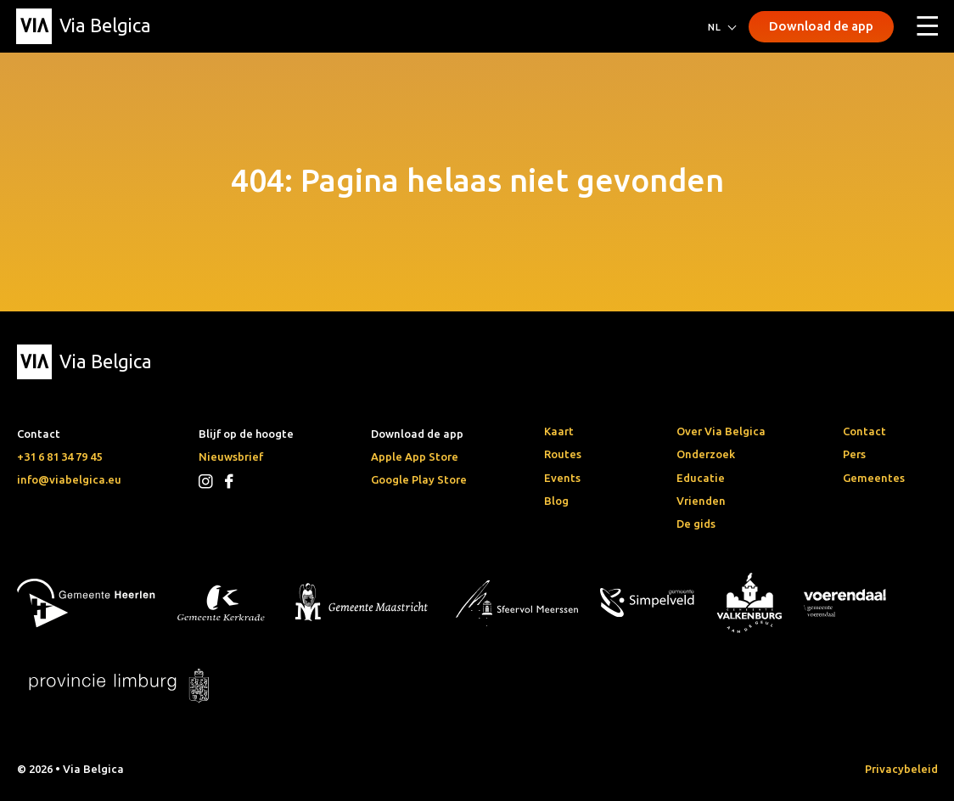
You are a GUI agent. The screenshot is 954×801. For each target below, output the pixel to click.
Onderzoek (705, 454)
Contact (864, 431)
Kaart (559, 431)
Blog (556, 501)
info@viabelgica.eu (69, 479)
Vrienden (701, 501)
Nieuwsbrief (231, 456)
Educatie (700, 478)
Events (562, 478)
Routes (562, 454)
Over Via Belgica (721, 431)
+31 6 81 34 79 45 (59, 456)
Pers (854, 454)
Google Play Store (419, 479)
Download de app (821, 26)
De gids (696, 523)
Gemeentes (874, 478)
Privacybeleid (901, 769)
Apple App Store (414, 456)
